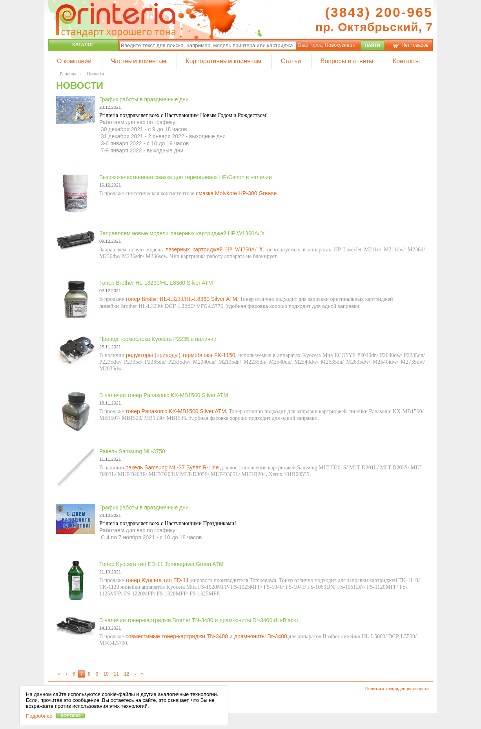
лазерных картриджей (193, 249)
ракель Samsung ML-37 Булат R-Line (172, 467)
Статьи (291, 61)
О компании (74, 61)
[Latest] (142, 674)
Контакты (406, 61)
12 (126, 674)
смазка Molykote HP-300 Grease (236, 193)
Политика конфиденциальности (397, 688)
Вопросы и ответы (347, 61)
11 (116, 674)
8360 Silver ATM (217, 299)
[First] (59, 674)
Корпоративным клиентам (223, 61)
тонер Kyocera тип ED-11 (157, 580)
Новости (95, 73)
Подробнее (39, 716)
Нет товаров (415, 45)
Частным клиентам (138, 61)
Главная (68, 73)
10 (105, 674)
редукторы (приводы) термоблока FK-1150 (180, 355)
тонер (133, 299)
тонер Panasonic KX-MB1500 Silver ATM (175, 411)
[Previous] (67, 674)
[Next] (135, 674)
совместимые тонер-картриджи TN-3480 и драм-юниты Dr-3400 (206, 636)
